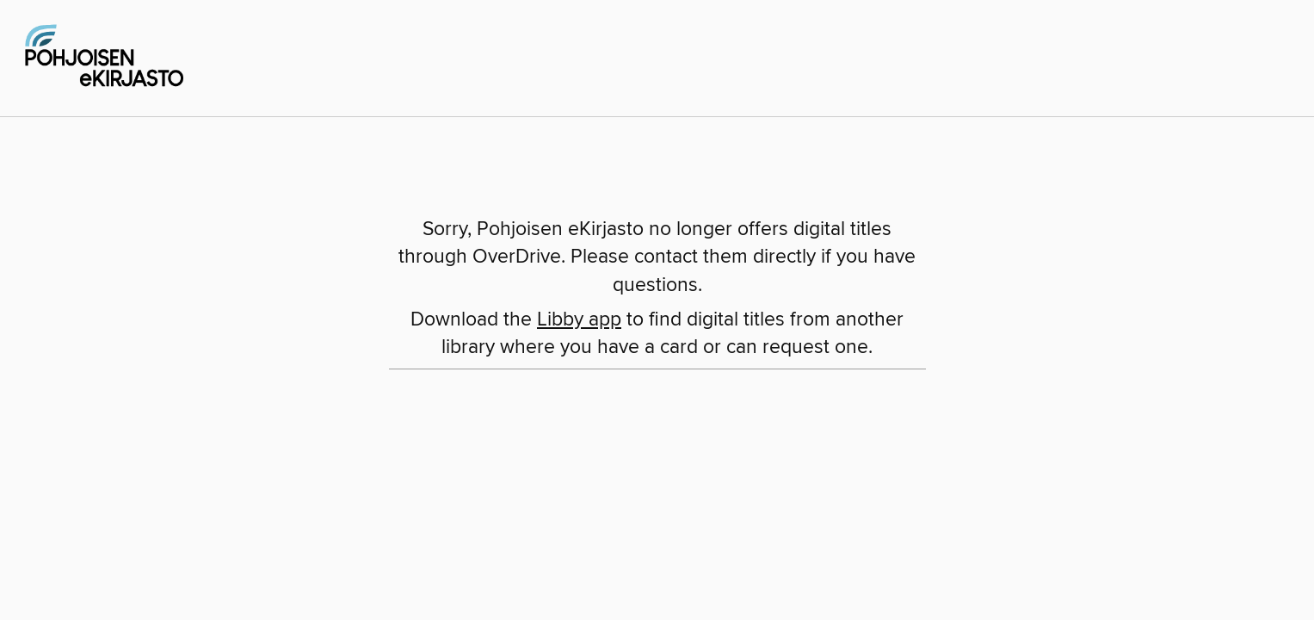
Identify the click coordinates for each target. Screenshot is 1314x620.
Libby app (579, 319)
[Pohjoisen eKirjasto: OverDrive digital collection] (103, 56)
